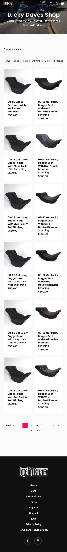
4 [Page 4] (37, 425)
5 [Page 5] (42, 425)
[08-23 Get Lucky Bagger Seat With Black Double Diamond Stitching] (48, 83)
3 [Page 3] (31, 425)
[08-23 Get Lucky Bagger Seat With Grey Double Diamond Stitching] (48, 256)
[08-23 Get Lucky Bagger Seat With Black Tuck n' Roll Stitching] (18, 141)
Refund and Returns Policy (33, 530)
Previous (10, 425)
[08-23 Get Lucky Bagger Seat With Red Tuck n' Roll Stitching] (18, 372)
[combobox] (13, 49)
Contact (33, 513)
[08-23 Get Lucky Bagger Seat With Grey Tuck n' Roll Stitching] (18, 314)
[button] (62, 3)
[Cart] (57, 3)
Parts (33, 502)
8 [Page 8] (53, 425)
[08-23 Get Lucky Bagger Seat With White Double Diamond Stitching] (48, 372)
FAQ (33, 518)
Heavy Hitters (33, 496)
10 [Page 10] (32, 430)
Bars (33, 490)
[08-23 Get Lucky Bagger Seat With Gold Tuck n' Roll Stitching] (18, 256)
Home (7, 61)
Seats (33, 485)
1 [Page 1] (18, 425)
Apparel (33, 507)
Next (39, 430)
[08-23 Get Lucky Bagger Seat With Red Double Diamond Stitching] (48, 314)
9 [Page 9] (58, 425)
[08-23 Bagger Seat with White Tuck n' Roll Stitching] (18, 83)
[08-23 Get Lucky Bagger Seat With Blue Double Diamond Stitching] (48, 141)
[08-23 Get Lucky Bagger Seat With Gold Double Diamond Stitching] (48, 198)
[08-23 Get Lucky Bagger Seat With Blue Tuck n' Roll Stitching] (18, 198)
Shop (16, 61)
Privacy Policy (33, 524)
